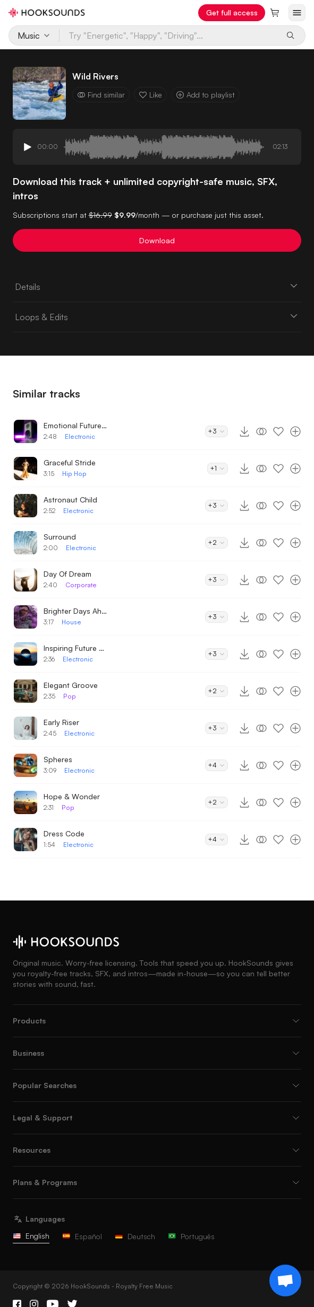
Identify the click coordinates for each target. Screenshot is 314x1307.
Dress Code (64, 833)
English (31, 1235)
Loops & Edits (157, 316)
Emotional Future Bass (75, 425)
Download (157, 240)
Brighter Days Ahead (75, 610)
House (71, 622)
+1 (217, 468)
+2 (216, 542)
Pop (69, 696)
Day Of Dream (67, 573)
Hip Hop (74, 474)
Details (157, 286)
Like (150, 94)
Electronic (80, 436)
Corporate (81, 585)
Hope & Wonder (72, 796)
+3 (216, 431)
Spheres (58, 759)
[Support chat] (285, 1280)
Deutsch (135, 1236)
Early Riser (61, 722)
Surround (60, 536)
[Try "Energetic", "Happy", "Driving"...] (169, 35)
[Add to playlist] (295, 431)
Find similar (101, 94)
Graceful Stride (70, 462)
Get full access (232, 12)
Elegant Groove (71, 685)
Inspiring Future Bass (75, 647)
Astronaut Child (70, 499)
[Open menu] (296, 12)
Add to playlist (205, 94)
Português (191, 1236)
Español (82, 1236)
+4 (216, 765)
